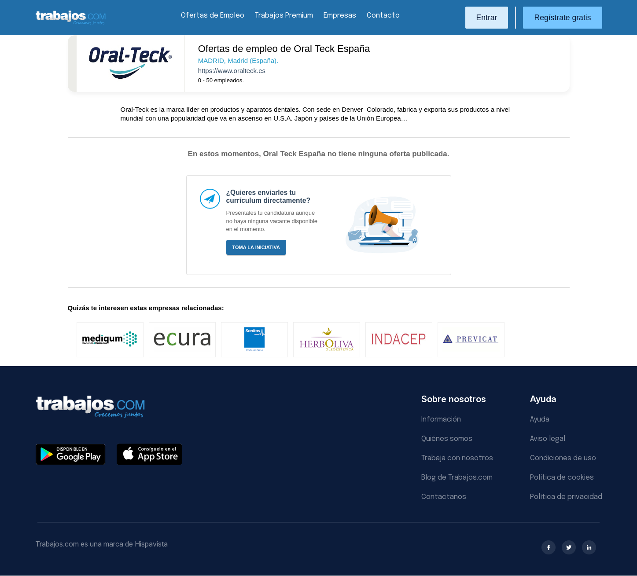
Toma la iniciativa (256, 247)
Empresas (340, 15)
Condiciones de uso (563, 458)
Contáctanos (443, 497)
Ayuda (539, 419)
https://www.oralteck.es (231, 70)
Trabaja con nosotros (457, 458)
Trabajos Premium (284, 15)
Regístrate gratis (562, 17)
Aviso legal (547, 439)
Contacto (383, 15)
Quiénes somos (446, 439)
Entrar (486, 17)
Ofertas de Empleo (212, 15)
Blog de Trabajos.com (457, 477)
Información (441, 419)
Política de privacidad (566, 497)
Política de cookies (562, 477)
